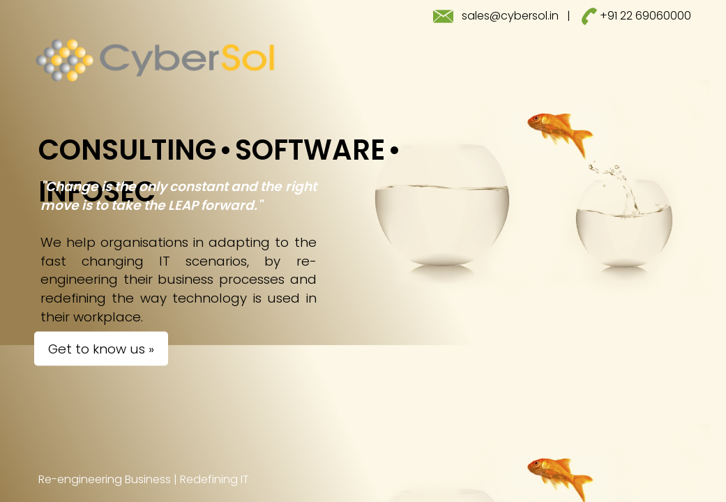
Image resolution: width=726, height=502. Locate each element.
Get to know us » (101, 349)
